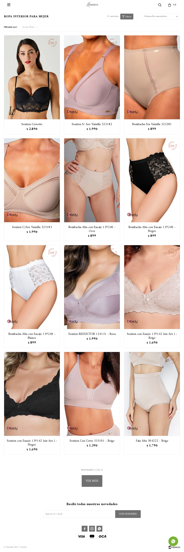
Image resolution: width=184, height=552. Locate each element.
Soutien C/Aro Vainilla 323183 (32, 227)
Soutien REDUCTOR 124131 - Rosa (92, 334)
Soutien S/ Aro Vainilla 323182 (92, 124)
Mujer (28, 27)
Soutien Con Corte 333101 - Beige (92, 441)
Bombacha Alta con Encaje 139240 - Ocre (91, 229)
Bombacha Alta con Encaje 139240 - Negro (151, 229)
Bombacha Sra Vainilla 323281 (152, 124)
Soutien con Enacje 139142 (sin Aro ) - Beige (152, 336)
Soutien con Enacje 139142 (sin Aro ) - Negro (32, 443)
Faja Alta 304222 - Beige (152, 441)
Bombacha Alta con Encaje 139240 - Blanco (31, 336)
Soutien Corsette (31, 124)
